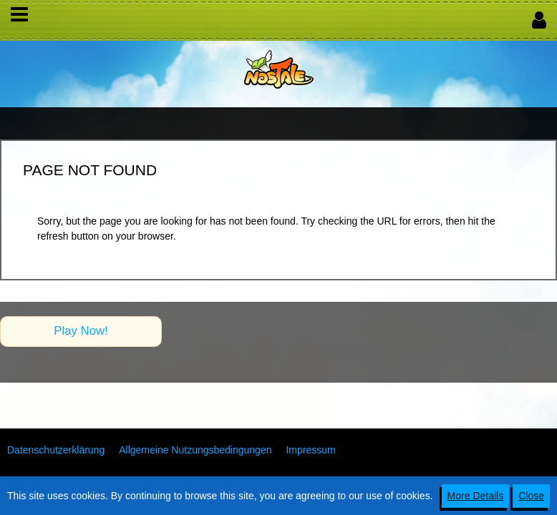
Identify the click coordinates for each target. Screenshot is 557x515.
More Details (475, 495)
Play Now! (81, 331)
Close (531, 495)
